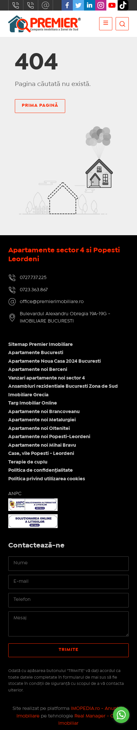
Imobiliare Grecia (28, 395)
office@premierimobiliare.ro (45, 5)
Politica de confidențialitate (40, 470)
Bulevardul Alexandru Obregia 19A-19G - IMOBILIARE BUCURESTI (65, 317)
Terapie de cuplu (27, 462)
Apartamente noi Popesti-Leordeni (49, 437)
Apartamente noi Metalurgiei (42, 420)
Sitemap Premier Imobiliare (40, 345)
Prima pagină (40, 105)
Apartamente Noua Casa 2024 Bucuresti (54, 361)
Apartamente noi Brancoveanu (44, 412)
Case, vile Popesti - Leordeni (41, 454)
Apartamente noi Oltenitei (39, 429)
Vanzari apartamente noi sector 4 (46, 378)
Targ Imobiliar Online (32, 403)
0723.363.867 (31, 5)
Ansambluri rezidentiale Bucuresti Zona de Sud (63, 386)
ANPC (14, 494)
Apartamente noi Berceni (37, 370)
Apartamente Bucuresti (35, 353)
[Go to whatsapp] (121, 715)
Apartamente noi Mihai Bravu (42, 445)
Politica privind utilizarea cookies (46, 479)
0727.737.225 (16, 5)
